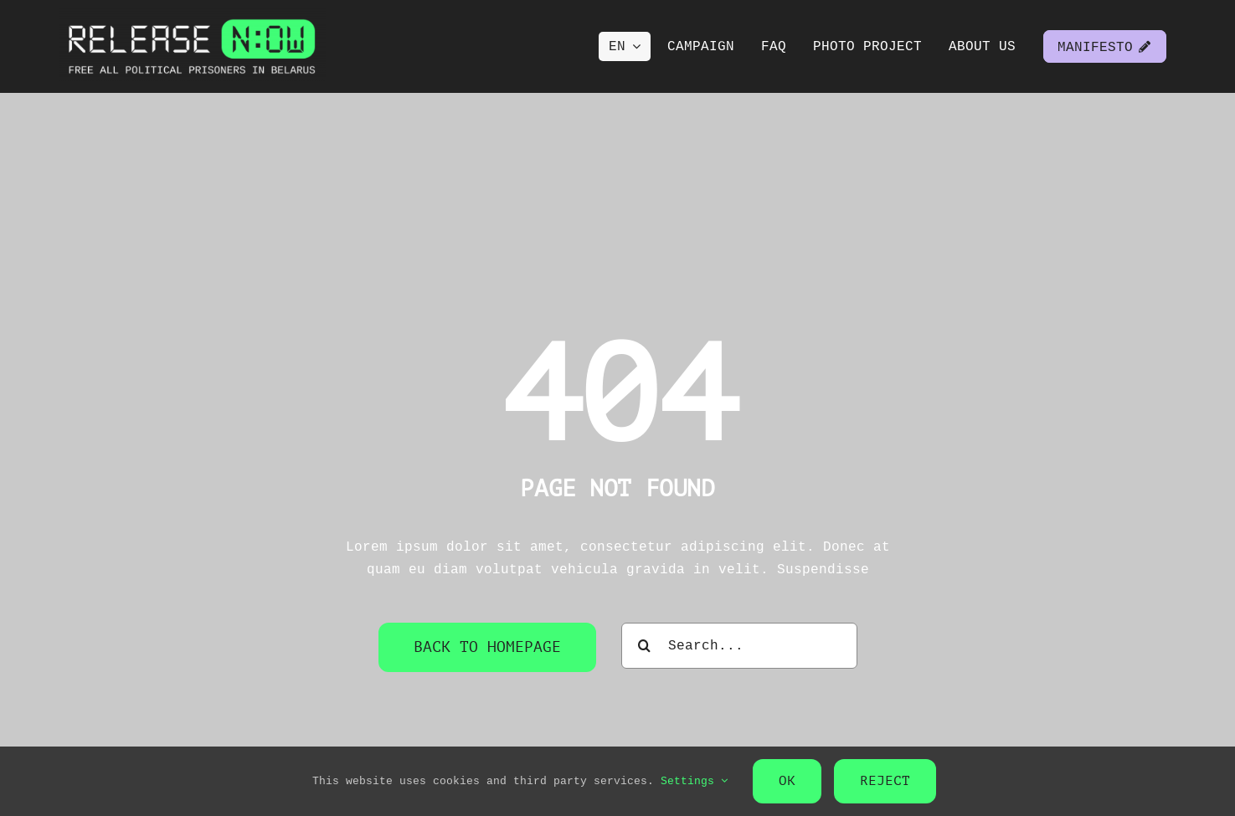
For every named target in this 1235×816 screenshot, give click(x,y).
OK (787, 780)
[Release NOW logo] (192, 15)
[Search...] (739, 646)
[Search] (644, 646)
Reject (885, 780)
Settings (694, 781)
